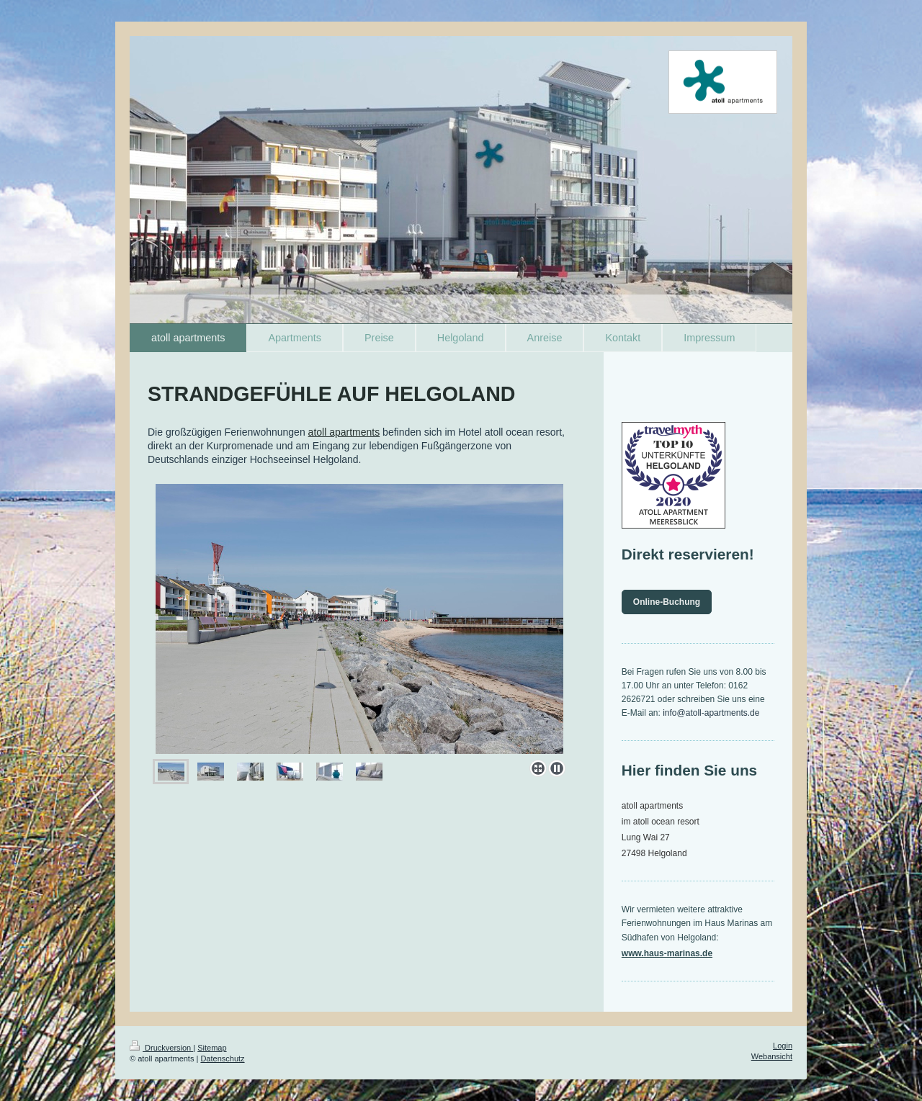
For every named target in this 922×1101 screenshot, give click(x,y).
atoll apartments (344, 432)
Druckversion (161, 1047)
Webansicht (771, 1056)
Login (782, 1045)
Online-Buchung (666, 602)
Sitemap (211, 1047)
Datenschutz (222, 1058)
